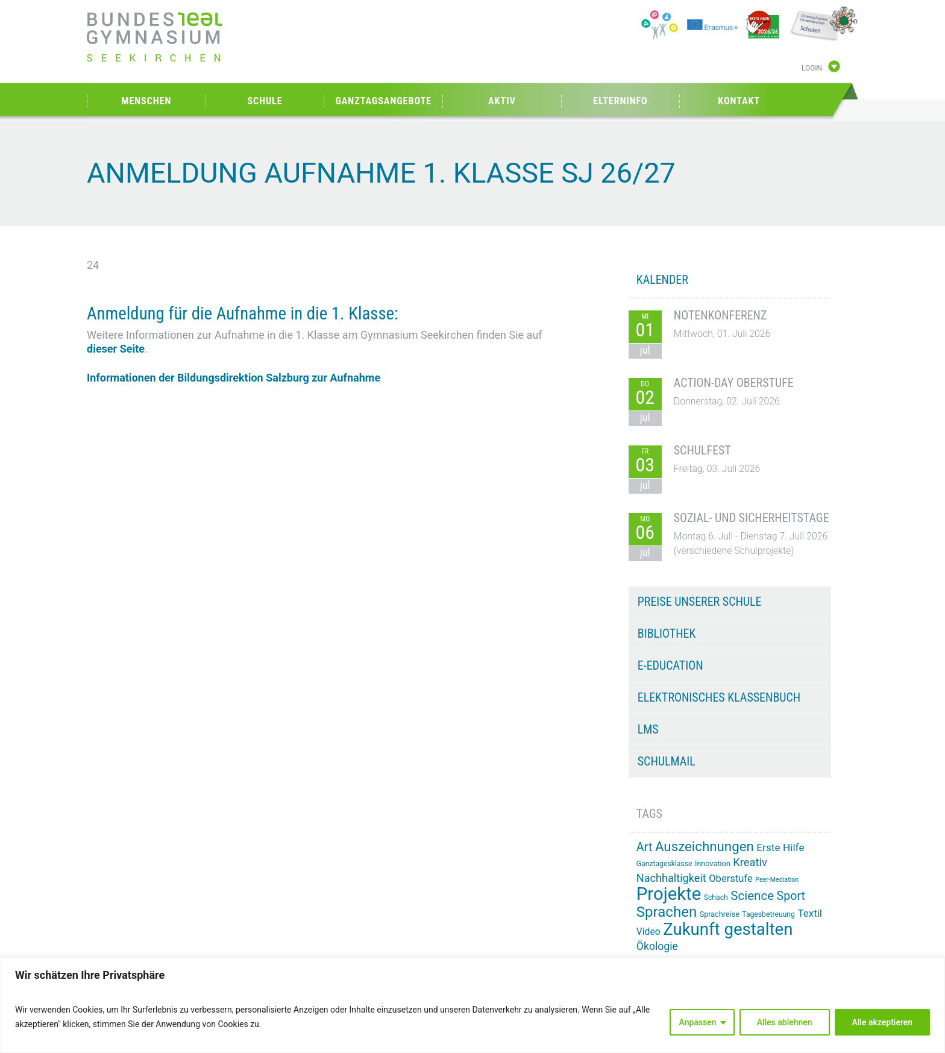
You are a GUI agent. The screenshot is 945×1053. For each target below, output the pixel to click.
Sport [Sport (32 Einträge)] (791, 896)
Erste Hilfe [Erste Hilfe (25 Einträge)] (780, 847)
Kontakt (739, 101)
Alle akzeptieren (882, 1022)
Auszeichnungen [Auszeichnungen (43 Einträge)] (704, 846)
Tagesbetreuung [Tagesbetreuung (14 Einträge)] (768, 914)
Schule (264, 101)
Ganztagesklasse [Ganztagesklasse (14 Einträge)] (664, 864)
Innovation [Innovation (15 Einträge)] (712, 863)
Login (812, 68)
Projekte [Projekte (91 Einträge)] (668, 894)
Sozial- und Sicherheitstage (751, 518)
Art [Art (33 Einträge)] (644, 847)
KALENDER (662, 279)
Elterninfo (620, 101)
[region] (472, 1005)
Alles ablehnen (784, 1022)
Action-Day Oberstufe (734, 383)
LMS (648, 729)
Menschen (146, 101)
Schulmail (666, 761)
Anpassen (698, 1022)
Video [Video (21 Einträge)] (648, 931)
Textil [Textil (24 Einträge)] (809, 913)
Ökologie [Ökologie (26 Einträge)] (657, 946)
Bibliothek (667, 633)
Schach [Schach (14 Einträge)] (716, 897)
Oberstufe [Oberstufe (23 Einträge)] (731, 878)
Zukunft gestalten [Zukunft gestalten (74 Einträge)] (728, 929)
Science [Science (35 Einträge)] (752, 895)
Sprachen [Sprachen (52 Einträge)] (666, 912)
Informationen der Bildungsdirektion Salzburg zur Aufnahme (233, 377)
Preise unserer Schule (700, 601)
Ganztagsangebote (383, 101)
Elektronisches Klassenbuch (719, 697)
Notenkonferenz (720, 315)
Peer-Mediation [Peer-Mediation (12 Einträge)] (777, 880)
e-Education (670, 665)
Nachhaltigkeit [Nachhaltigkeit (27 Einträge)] (671, 878)
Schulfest (702, 450)
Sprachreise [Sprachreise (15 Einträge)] (719, 914)
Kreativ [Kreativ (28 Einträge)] (750, 862)
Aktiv (502, 101)
